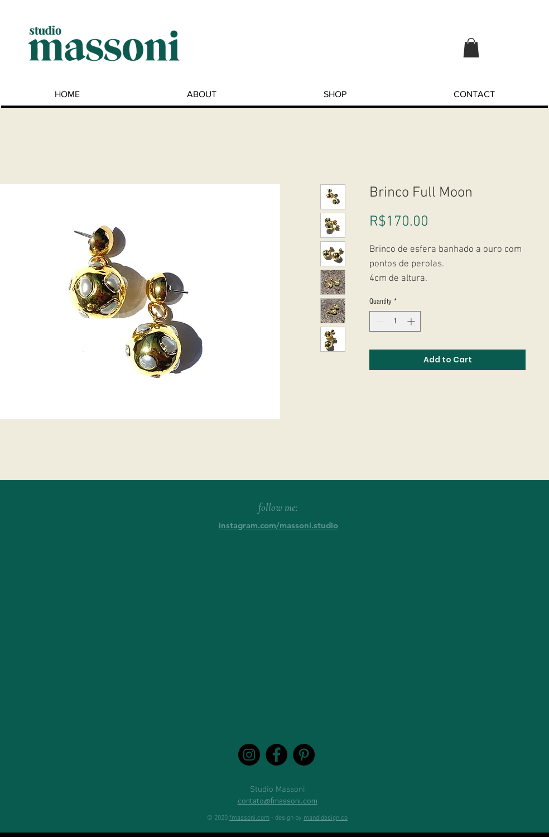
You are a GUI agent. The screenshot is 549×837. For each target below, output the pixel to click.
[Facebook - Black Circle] (276, 755)
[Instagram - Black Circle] (249, 755)
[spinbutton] (395, 321)
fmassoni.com (249, 818)
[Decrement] (378, 321)
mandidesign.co (326, 818)
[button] (471, 48)
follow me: (278, 507)
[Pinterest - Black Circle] (304, 755)
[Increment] (412, 321)
